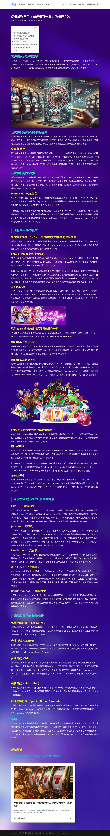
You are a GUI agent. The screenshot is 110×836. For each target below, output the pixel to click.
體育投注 (64, 4)
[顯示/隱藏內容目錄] (34, 29)
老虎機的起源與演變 (21, 33)
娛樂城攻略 (91, 4)
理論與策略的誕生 (21, 41)
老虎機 (48, 4)
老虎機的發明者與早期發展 (24, 36)
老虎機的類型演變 (21, 38)
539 (56, 4)
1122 (14, 20)
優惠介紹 (31, 4)
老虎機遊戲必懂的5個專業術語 (25, 44)
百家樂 (39, 4)
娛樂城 (39, 20)
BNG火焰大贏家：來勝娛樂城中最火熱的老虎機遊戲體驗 (38, 756)
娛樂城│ (27, 833)
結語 (15, 50)
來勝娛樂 (22, 4)
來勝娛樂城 (33, 20)
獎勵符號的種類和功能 (22, 47)
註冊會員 (81, 4)
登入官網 (73, 4)
